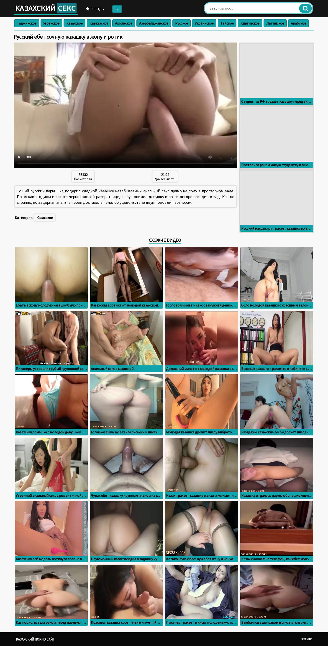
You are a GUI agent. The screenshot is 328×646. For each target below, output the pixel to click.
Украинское (204, 23)
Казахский (46, 8)
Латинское (275, 23)
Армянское (123, 23)
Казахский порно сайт (35, 639)
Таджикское (26, 23)
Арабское (298, 23)
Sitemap (306, 639)
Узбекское (51, 23)
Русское (181, 23)
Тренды (95, 9)
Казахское (74, 23)
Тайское (227, 23)
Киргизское (250, 23)
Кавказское (99, 23)
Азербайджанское (153, 23)
